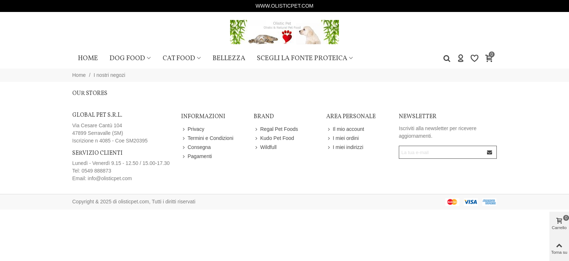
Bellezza (229, 58)
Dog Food (127, 58)
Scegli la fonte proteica (302, 58)
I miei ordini (342, 138)
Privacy (192, 129)
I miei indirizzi (344, 147)
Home (88, 58)
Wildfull (265, 147)
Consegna (196, 147)
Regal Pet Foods (276, 129)
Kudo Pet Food (274, 138)
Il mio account (345, 129)
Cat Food (179, 58)
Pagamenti (196, 156)
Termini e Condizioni (207, 138)
